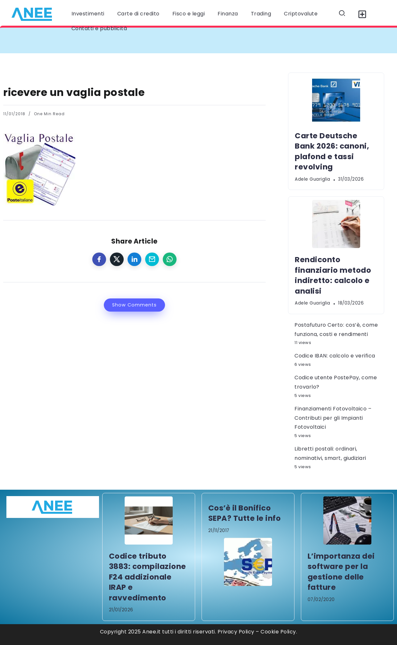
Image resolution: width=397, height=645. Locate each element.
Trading (261, 13)
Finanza (228, 13)
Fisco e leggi (188, 13)
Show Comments (134, 305)
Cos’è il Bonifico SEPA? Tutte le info (244, 513)
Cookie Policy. (279, 631)
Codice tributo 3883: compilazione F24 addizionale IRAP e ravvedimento (147, 577)
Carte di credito (138, 13)
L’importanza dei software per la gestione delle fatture (341, 571)
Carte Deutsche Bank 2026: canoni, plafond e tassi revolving (332, 151)
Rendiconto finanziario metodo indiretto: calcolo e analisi (333, 275)
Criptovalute (301, 13)
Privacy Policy (236, 631)
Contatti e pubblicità (99, 28)
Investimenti (87, 13)
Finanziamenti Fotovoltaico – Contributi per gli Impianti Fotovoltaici (332, 418)
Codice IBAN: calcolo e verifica (334, 355)
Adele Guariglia (312, 179)
